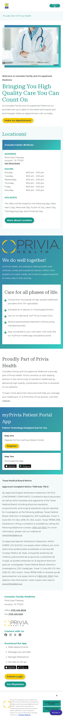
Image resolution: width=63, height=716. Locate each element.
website (6, 401)
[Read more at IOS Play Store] (10, 466)
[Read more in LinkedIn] (20, 635)
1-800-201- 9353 (45, 576)
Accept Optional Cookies (52, 703)
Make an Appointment (18, 120)
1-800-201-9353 (39, 527)
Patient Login (15, 676)
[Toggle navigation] (54, 6)
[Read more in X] (15, 635)
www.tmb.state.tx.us (12, 535)
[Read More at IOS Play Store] (10, 667)
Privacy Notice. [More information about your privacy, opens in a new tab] (25, 715)
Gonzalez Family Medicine (19, 145)
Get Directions (12, 163)
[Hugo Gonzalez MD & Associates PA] (7, 5)
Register (12, 446)
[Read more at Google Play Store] (25, 466)
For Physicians (15, 684)
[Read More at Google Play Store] (22, 667)
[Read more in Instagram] (10, 635)
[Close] (56, 695)
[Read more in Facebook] (6, 635)
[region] (31, 703)
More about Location (19, 220)
